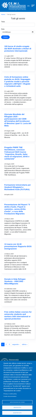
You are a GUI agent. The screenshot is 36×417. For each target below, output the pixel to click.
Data (2, 29)
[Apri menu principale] (32, 5)
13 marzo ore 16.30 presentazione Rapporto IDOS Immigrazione (17, 246)
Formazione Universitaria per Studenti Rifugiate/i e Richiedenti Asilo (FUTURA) (17, 187)
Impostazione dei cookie (17, 402)
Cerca (5, 37)
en (28, 6)
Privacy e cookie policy (10, 394)
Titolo (3, 21)
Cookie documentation (9, 396)
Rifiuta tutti (17, 407)
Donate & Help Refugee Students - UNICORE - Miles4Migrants (15, 281)
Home (3, 14)
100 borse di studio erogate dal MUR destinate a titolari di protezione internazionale (17, 48)
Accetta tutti (17, 412)
